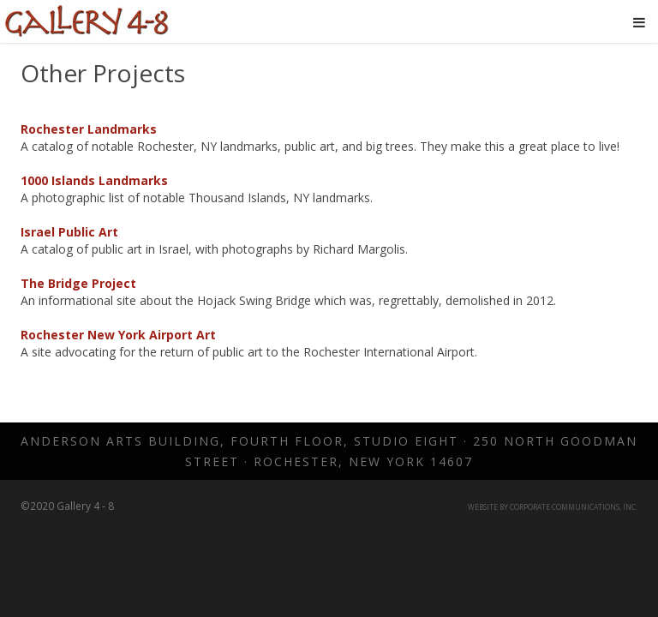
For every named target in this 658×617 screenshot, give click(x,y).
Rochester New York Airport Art (118, 334)
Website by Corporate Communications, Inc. (552, 507)
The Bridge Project (78, 283)
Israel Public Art (69, 232)
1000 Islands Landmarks (94, 180)
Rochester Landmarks (89, 129)
